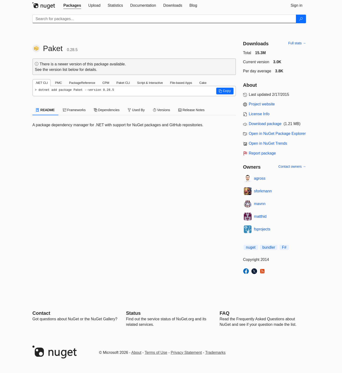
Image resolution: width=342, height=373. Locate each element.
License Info (259, 114)
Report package (262, 153)
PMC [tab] (58, 83)
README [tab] (45, 110)
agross (259, 178)
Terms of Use (156, 352)
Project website (262, 104)
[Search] (301, 19)
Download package (265, 124)
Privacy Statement (186, 352)
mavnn (259, 204)
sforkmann (263, 191)
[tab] (72, 5)
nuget (251, 247)
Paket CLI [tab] (123, 83)
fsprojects (262, 229)
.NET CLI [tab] (41, 83)
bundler (268, 247)
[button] (225, 91)
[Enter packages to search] (164, 19)
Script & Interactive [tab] (150, 83)
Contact (41, 313)
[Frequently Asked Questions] (224, 313)
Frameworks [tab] (74, 110)
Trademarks (215, 352)
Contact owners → (292, 166)
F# (284, 247)
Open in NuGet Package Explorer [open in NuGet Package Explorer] (277, 134)
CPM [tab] (105, 83)
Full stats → (297, 43)
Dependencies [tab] (107, 110)
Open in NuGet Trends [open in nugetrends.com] (268, 143)
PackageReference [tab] (82, 83)
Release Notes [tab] (191, 110)
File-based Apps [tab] (181, 83)
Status (133, 313)
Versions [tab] (161, 110)
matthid (260, 216)
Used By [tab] (136, 110)
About (136, 352)
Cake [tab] (202, 83)
